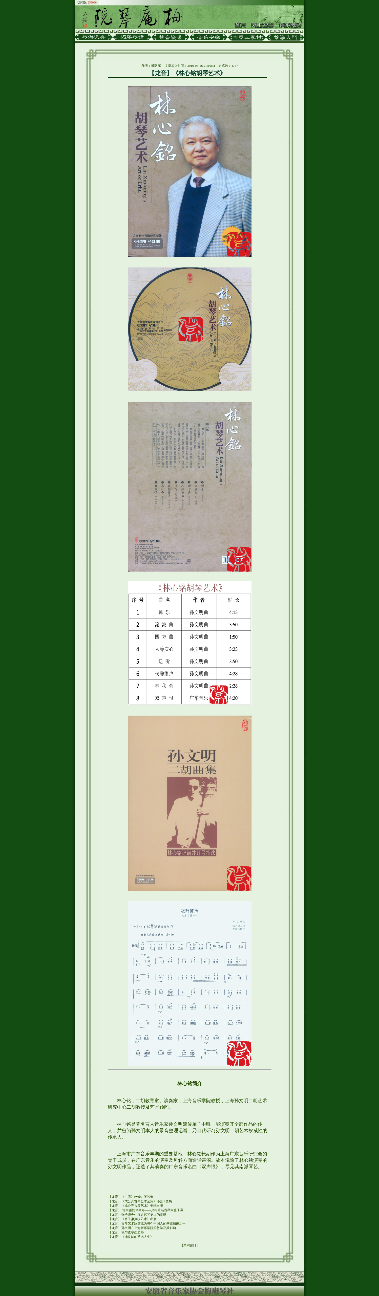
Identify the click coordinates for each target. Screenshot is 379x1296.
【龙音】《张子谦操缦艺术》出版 (132, 1219)
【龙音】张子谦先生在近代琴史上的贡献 (137, 1214)
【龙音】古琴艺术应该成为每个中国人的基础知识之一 (147, 1223)
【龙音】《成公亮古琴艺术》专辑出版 (135, 1206)
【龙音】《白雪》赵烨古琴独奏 (130, 1197)
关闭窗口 (189, 1245)
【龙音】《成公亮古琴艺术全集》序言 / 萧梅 (140, 1201)
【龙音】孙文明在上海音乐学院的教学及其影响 (142, 1228)
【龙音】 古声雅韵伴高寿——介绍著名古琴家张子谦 (145, 1210)
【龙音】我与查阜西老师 (126, 1232)
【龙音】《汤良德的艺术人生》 (130, 1237)
